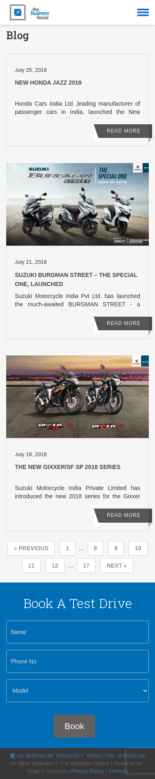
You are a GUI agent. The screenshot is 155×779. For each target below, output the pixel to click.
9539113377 (69, 756)
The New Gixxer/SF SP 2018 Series (68, 467)
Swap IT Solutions (46, 771)
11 (31, 565)
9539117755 (100, 756)
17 (86, 565)
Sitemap (119, 771)
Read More (124, 131)
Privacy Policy (87, 771)
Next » (117, 565)
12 (55, 565)
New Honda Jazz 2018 (48, 82)
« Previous (31, 548)
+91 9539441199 (31, 756)
